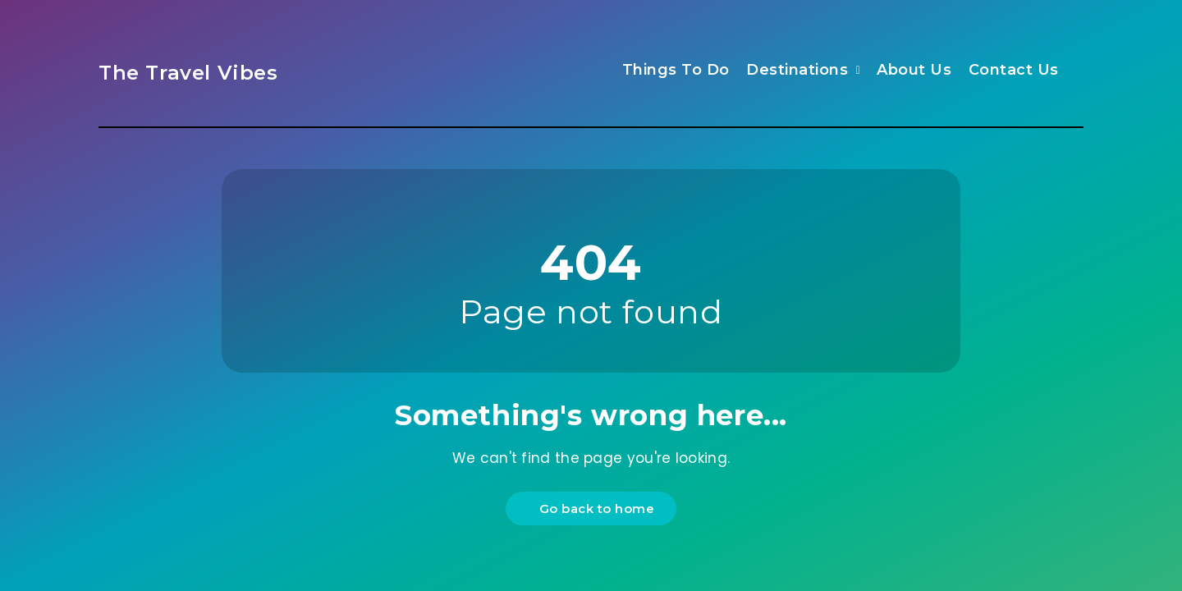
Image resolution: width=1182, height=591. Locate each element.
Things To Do (676, 70)
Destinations (797, 70)
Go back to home (593, 508)
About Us (914, 70)
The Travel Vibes (188, 73)
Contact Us (1014, 70)
